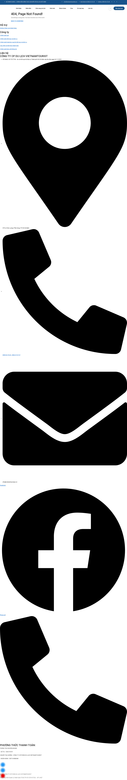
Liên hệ (90, 8)
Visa (71, 8)
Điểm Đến (29, 8)
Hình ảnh (52, 8)
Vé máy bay (80, 8)
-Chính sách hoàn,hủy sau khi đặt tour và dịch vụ (13, 42)
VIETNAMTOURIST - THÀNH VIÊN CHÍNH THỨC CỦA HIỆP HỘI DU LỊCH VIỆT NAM (26, 1)
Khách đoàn (62, 8)
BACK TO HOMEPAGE (17, 21)
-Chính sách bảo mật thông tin (8, 49)
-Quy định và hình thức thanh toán (9, 45)
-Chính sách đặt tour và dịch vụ (8, 39)
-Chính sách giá (4, 35)
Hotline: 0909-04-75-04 (104, 1)
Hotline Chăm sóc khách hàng (8, 28)
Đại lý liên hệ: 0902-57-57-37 (88, 1)
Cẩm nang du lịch (40, 8)
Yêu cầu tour (119, 8)
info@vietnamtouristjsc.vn (70, 1)
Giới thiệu (18, 8)
